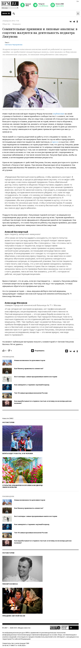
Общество (6, 24)
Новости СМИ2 (7, 418)
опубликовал (58, 113)
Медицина (17, 24)
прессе (55, 142)
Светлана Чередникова (13, 45)
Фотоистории (8, 422)
